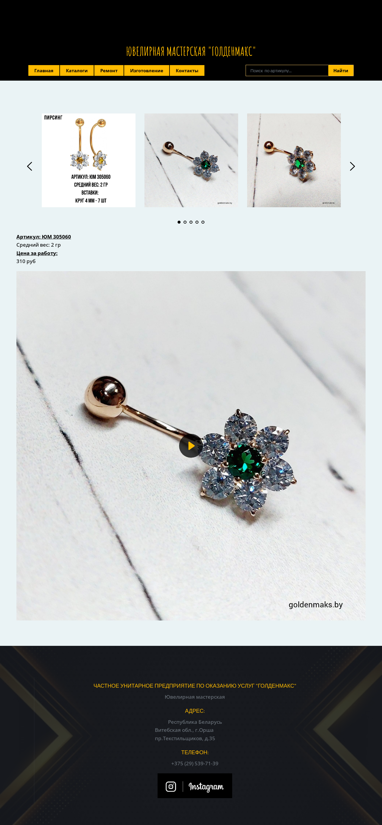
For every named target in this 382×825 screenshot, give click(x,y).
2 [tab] (185, 222)
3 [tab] (191, 222)
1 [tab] (179, 222)
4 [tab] (196, 222)
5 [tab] (202, 222)
